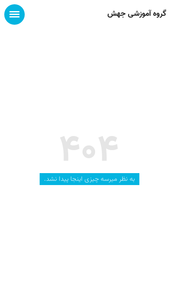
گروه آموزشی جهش (136, 14)
